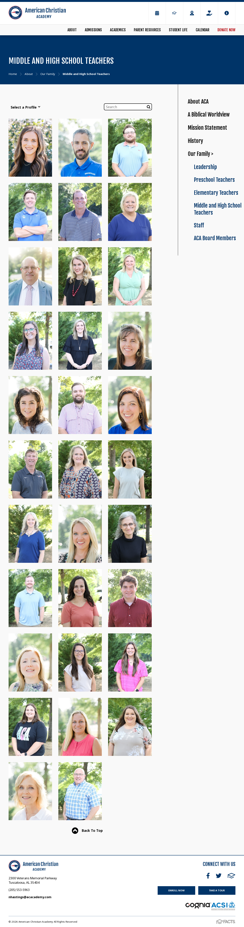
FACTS (231, 876)
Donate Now (226, 30)
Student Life (178, 30)
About (72, 30)
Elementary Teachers (216, 192)
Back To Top (87, 830)
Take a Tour (217, 890)
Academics (118, 30)
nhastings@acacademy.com (30, 897)
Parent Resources (147, 30)
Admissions (93, 30)
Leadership (205, 167)
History (195, 141)
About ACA (198, 101)
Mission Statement (207, 127)
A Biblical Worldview (209, 114)
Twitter (219, 876)
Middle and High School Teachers (218, 209)
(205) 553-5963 (19, 890)
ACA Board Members (215, 238)
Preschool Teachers (214, 179)
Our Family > (200, 154)
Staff (199, 225)
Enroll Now (176, 890)
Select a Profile (25, 107)
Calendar (202, 30)
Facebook (208, 876)
